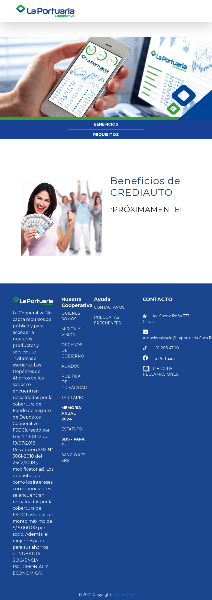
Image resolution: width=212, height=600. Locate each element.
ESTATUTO (71, 429)
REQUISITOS (106, 134)
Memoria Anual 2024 (71, 413)
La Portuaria (163, 358)
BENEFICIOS (106, 124)
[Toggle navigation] (193, 11)
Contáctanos (109, 307)
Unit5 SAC (123, 594)
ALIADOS (70, 366)
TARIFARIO (72, 397)
